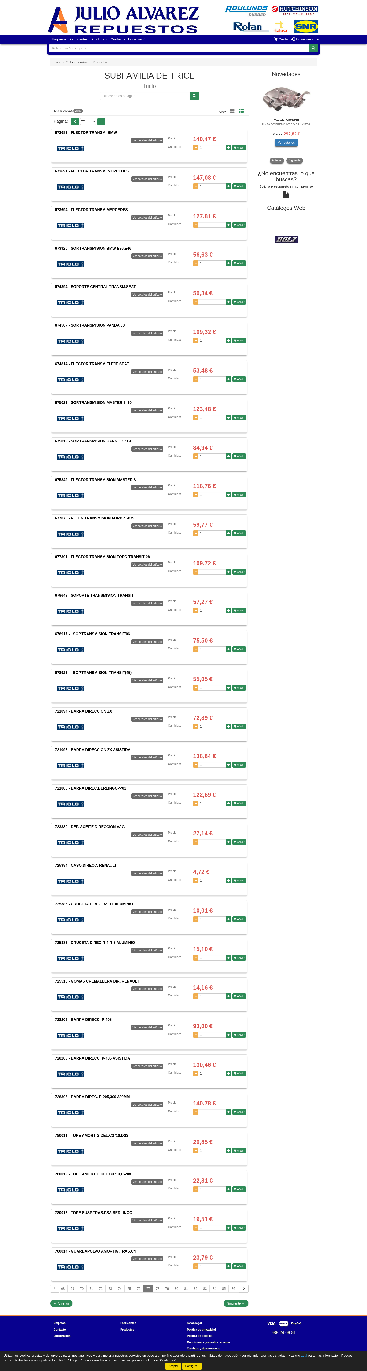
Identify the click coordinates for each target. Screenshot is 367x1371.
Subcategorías (76, 62)
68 (63, 1289)
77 (148, 1289)
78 (158, 1289)
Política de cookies (199, 1336)
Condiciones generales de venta (208, 1342)
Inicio (57, 62)
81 (186, 1289)
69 (72, 1289)
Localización (138, 39)
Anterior (61, 1303)
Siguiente (236, 1303)
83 (205, 1289)
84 (214, 1289)
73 (110, 1289)
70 (82, 1289)
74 (120, 1289)
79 (167, 1289)
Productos (99, 39)
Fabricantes (79, 39)
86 (233, 1289)
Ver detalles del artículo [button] (147, 140)
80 (177, 1289)
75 (129, 1289)
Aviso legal (194, 1323)
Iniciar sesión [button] (305, 39)
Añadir (239, 147)
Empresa (59, 39)
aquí (304, 1355)
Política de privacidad (201, 1329)
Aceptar (173, 1366)
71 (91, 1289)
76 (139, 1289)
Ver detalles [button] (286, 142)
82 (195, 1289)
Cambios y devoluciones (203, 1348)
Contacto (117, 39)
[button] (75, 121)
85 (224, 1289)
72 (101, 1289)
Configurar (191, 1366)
